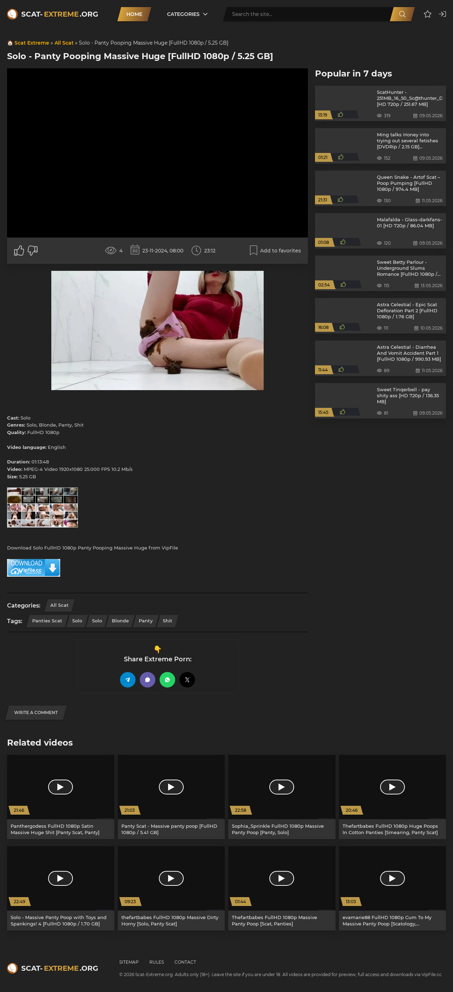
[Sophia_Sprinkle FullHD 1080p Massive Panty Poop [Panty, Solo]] (282, 797)
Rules (156, 962)
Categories (183, 14)
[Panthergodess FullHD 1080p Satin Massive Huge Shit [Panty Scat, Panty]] (60, 797)
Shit (167, 620)
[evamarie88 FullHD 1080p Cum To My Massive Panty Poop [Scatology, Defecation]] (392, 888)
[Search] (402, 14)
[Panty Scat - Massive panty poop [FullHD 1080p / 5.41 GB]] (171, 797)
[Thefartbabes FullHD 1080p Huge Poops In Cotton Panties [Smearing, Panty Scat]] (392, 797)
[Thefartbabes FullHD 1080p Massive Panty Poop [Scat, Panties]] (282, 888)
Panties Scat (47, 620)
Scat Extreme (32, 43)
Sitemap (129, 962)
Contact (185, 962)
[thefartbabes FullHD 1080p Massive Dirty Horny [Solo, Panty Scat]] (171, 888)
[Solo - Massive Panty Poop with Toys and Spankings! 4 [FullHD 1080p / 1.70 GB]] (60, 888)
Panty (146, 620)
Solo (77, 620)
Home (134, 14)
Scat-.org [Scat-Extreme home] (59, 14)
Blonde (120, 620)
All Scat (64, 43)
